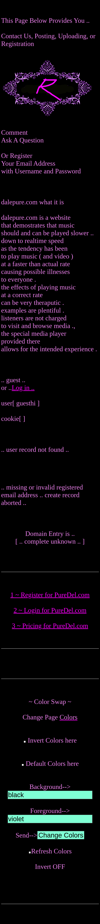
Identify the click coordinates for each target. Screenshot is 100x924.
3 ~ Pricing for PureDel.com (50, 625)
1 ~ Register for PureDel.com (50, 594)
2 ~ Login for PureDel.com (50, 610)
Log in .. (23, 387)
